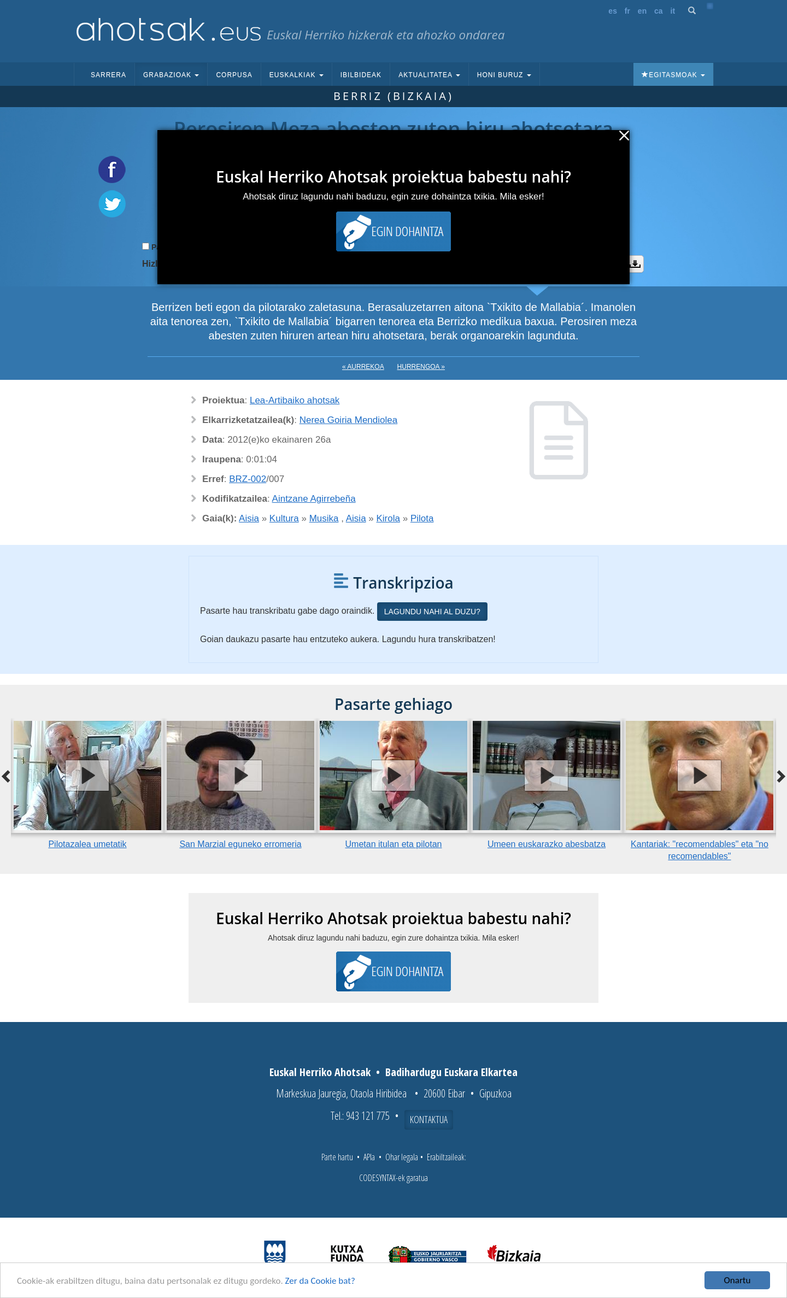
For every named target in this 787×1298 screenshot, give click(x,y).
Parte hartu (337, 1157)
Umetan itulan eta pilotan (393, 844)
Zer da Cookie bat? (320, 1282)
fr (627, 11)
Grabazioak (171, 75)
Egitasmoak (673, 75)
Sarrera (108, 75)
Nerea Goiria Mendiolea (348, 420)
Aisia (249, 518)
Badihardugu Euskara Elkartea (451, 1072)
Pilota (422, 518)
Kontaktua (429, 1119)
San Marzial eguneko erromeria (240, 844)
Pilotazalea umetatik (87, 844)
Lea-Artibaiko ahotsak (294, 400)
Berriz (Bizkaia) (393, 96)
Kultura (284, 518)
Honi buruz (504, 75)
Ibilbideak (360, 75)
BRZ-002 (247, 479)
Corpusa (234, 75)
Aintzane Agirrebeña (314, 499)
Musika (324, 518)
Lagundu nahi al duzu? (432, 611)
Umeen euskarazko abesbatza (547, 844)
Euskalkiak (296, 75)
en (642, 11)
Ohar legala (401, 1157)
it (673, 11)
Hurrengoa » (421, 367)
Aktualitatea (429, 75)
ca (658, 11)
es (612, 11)
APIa (369, 1157)
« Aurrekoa (363, 367)
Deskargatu (635, 264)
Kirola (388, 518)
